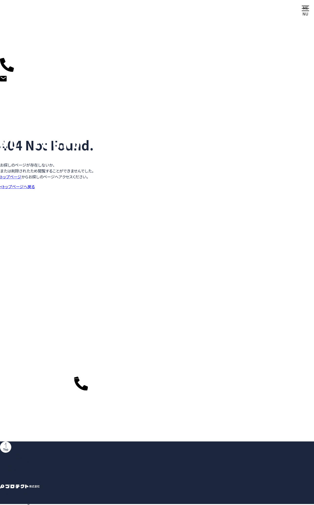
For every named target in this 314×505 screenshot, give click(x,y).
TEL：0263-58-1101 (17, 498)
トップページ (10, 177)
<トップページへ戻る (17, 186)
